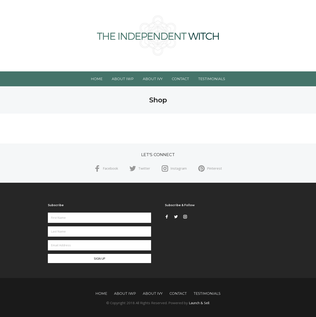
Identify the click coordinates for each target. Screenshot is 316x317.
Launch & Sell (199, 302)
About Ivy (153, 79)
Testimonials (211, 79)
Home (97, 79)
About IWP (123, 79)
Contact (180, 79)
